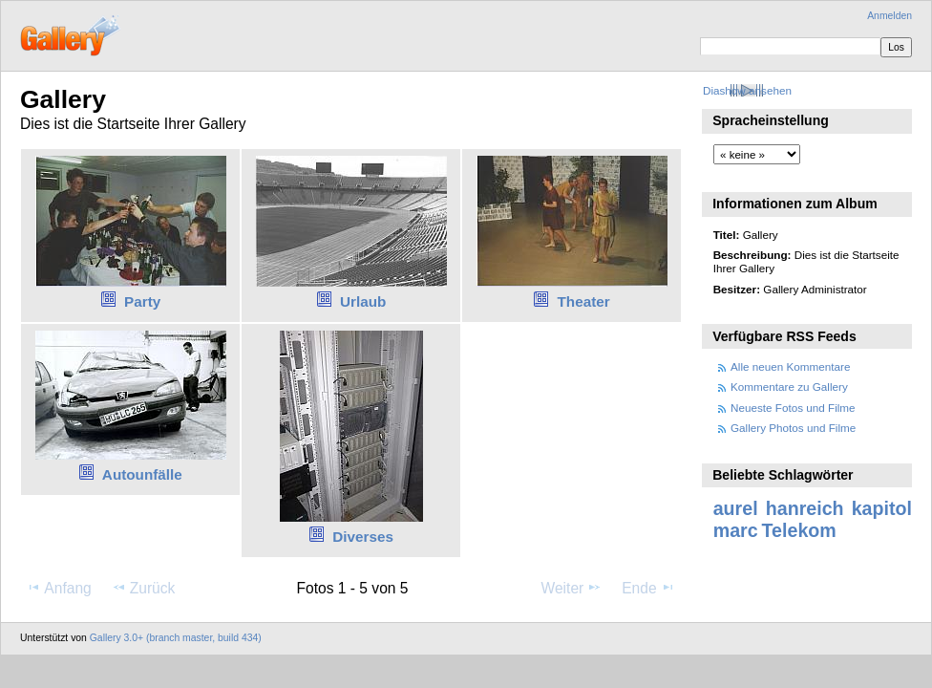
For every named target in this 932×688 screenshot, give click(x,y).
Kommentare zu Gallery (789, 386)
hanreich (805, 508)
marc (735, 530)
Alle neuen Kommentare (790, 366)
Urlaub (363, 301)
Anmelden (889, 16)
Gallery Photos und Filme (793, 427)
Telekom (799, 530)
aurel (735, 508)
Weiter (572, 587)
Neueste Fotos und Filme (793, 407)
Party (142, 301)
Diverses (362, 536)
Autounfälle (142, 474)
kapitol (882, 508)
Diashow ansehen (747, 90)
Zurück (144, 587)
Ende (648, 587)
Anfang (59, 587)
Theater (584, 301)
